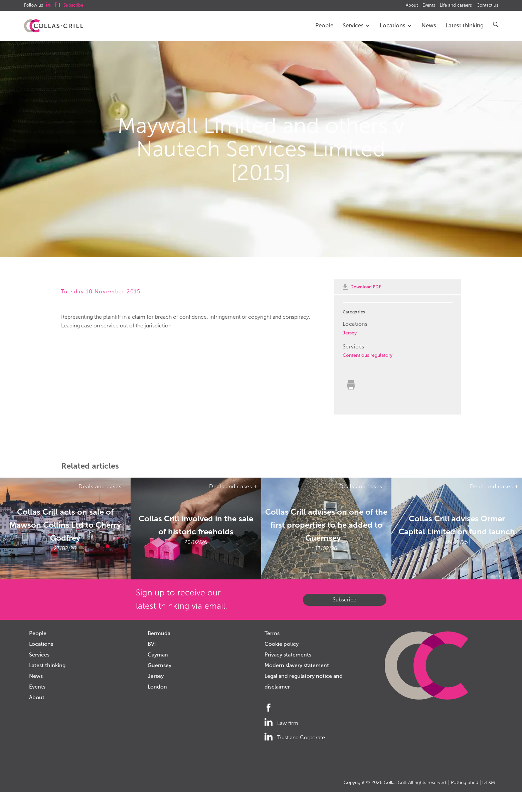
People (324, 25)
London (157, 687)
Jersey (350, 332)
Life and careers (456, 5)
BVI (152, 644)
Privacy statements (288, 654)
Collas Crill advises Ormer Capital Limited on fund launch (456, 525)
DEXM (488, 782)
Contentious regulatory (367, 355)
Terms (272, 633)
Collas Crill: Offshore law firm (53, 26)
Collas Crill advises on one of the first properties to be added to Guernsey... (326, 524)
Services (356, 25)
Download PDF (365, 286)
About (412, 5)
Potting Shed (464, 782)
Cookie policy (282, 644)
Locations (396, 25)
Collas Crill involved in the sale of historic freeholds (196, 525)
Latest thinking (465, 25)
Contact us (487, 5)
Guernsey (159, 665)
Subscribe (344, 599)
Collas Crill (395, 782)
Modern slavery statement (297, 665)
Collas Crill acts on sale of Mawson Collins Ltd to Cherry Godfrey (65, 524)
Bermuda (159, 633)
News (428, 25)
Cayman (158, 654)
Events (428, 5)
